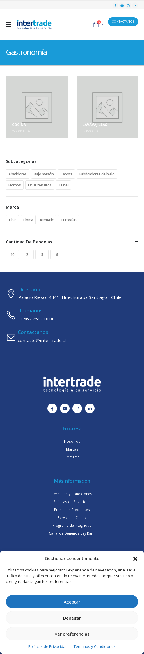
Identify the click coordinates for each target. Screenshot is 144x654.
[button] (135, 558)
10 (12, 254)
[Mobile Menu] (10, 24)
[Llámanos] (72, 315)
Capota (66, 174)
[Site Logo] (34, 24)
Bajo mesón (44, 174)
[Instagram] (128, 5)
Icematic (47, 219)
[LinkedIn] (135, 5)
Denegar (72, 618)
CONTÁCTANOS (123, 22)
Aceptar (72, 602)
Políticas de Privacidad (48, 646)
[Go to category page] (37, 107)
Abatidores (17, 174)
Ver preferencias (72, 634)
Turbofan (69, 219)
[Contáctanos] (72, 336)
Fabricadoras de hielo (97, 174)
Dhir (12, 219)
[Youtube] (122, 5)
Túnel (63, 185)
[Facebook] (115, 5)
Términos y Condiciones (95, 646)
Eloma (28, 219)
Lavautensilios (40, 185)
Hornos (14, 185)
